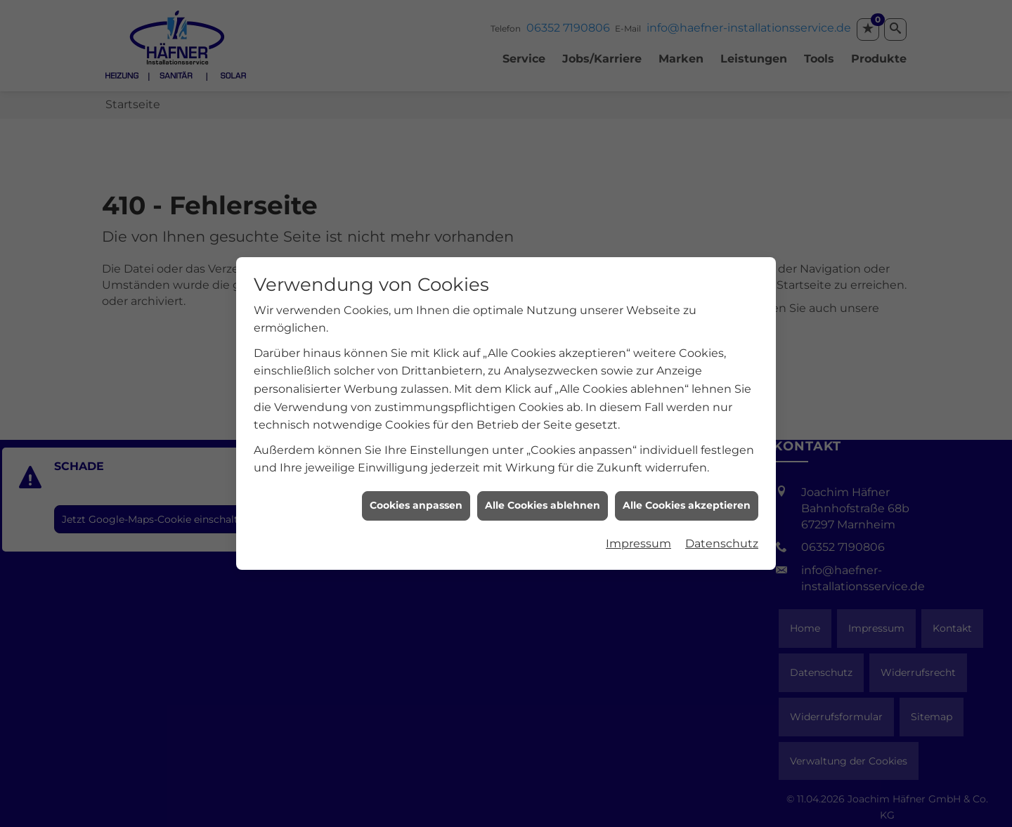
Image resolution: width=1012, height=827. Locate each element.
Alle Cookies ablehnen (542, 480)
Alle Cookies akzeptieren (687, 480)
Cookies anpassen (416, 480)
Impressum (638, 518)
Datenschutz (721, 518)
